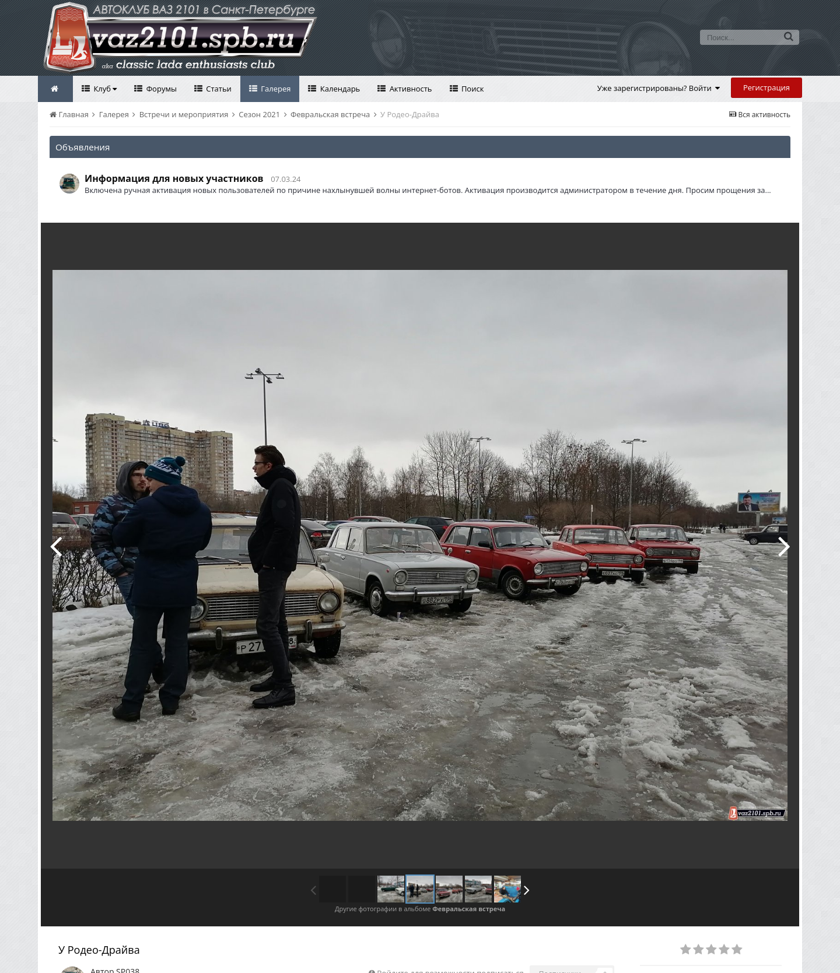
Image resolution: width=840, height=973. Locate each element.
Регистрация (766, 87)
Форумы (160, 88)
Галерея (275, 88)
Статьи (218, 88)
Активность (409, 88)
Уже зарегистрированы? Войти (658, 88)
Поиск (472, 88)
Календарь (339, 88)
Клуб (104, 88)
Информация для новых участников (174, 178)
